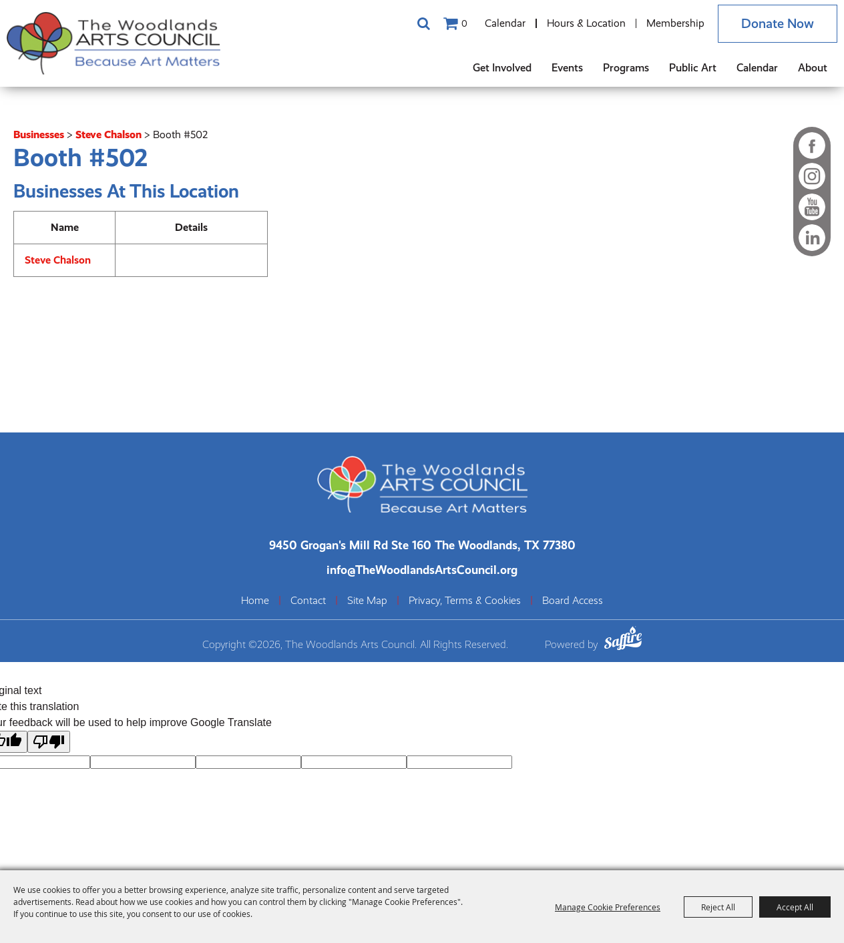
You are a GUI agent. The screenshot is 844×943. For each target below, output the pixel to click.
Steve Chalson (108, 134)
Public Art (692, 67)
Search (423, 23)
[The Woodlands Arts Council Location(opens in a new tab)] (422, 545)
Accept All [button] (795, 907)
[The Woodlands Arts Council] (113, 43)
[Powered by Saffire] (623, 640)
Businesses (38, 134)
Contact (308, 601)
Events (567, 67)
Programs (626, 67)
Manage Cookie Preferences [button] (607, 907)
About (812, 67)
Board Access (572, 601)
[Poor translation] (48, 742)
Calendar (505, 23)
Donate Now (777, 23)
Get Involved (502, 67)
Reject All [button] (718, 907)
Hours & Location (586, 23)
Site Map (367, 601)
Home (255, 601)
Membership (675, 23)
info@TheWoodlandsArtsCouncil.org (422, 570)
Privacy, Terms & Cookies (465, 601)
